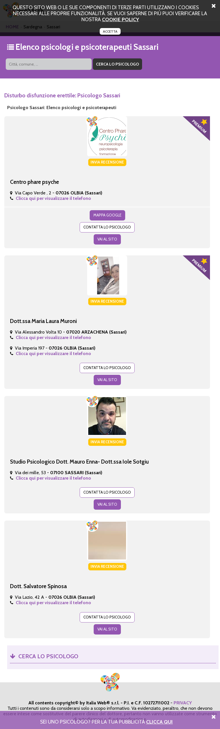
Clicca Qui (159, 722)
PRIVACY (183, 703)
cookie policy (120, 19)
